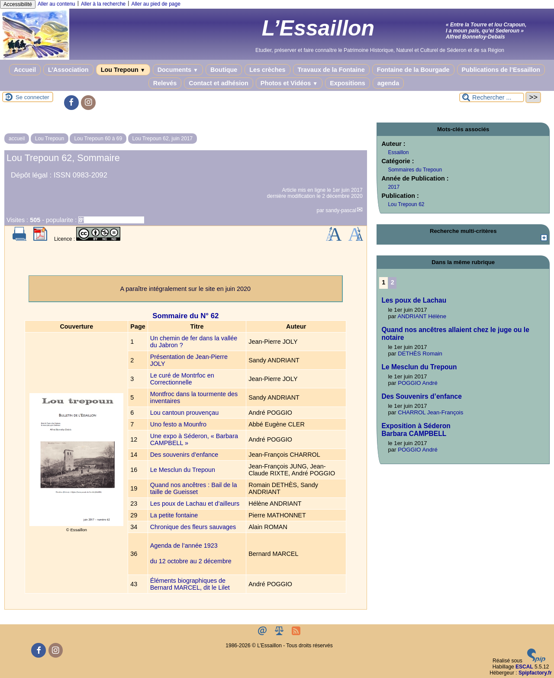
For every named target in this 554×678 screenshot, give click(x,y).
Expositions (347, 83)
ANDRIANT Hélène (421, 316)
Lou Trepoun (123, 69)
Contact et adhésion (218, 83)
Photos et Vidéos (289, 83)
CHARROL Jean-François (430, 412)
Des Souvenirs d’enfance (421, 396)
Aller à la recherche (103, 4)
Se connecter (32, 97)
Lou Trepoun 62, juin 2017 (162, 139)
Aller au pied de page (155, 4)
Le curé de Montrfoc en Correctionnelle (182, 379)
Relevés (165, 83)
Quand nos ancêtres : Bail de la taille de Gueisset (193, 488)
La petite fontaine (174, 515)
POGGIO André (418, 383)
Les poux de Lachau (413, 300)
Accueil (25, 69)
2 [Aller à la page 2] (392, 282)
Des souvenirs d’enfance (184, 454)
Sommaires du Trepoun (415, 170)
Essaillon (398, 152)
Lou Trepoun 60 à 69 (98, 139)
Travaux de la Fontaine (331, 69)
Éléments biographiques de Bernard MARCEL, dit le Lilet (190, 584)
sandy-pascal (340, 210)
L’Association (68, 69)
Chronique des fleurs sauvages (193, 526)
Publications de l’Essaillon (501, 69)
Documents (178, 69)
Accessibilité (17, 4)
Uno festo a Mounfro (178, 424)
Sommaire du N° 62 (185, 316)
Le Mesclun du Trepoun (182, 469)
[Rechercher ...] (491, 97)
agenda (388, 83)
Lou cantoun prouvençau (184, 412)
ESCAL (524, 667)
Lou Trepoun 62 (406, 204)
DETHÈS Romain (420, 353)
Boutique (223, 69)
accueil (17, 139)
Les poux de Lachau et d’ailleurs (194, 503)
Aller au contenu (56, 4)
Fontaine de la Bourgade (413, 69)
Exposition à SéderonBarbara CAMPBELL (415, 429)
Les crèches (267, 69)
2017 (393, 187)
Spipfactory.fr (535, 673)
